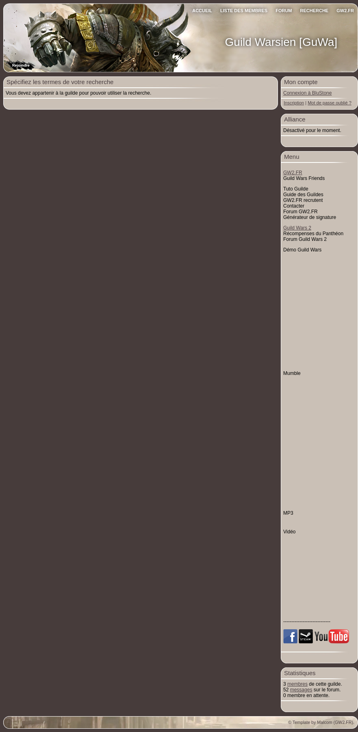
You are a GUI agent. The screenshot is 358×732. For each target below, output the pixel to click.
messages (301, 690)
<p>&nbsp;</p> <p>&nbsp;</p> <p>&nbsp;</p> (319, 566)
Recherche (314, 10)
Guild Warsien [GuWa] (281, 42)
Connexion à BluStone (307, 93)
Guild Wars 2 (297, 228)
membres (297, 684)
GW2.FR (345, 10)
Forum (284, 10)
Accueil (202, 10)
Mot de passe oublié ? (329, 102)
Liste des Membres (243, 10)
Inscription (294, 102)
